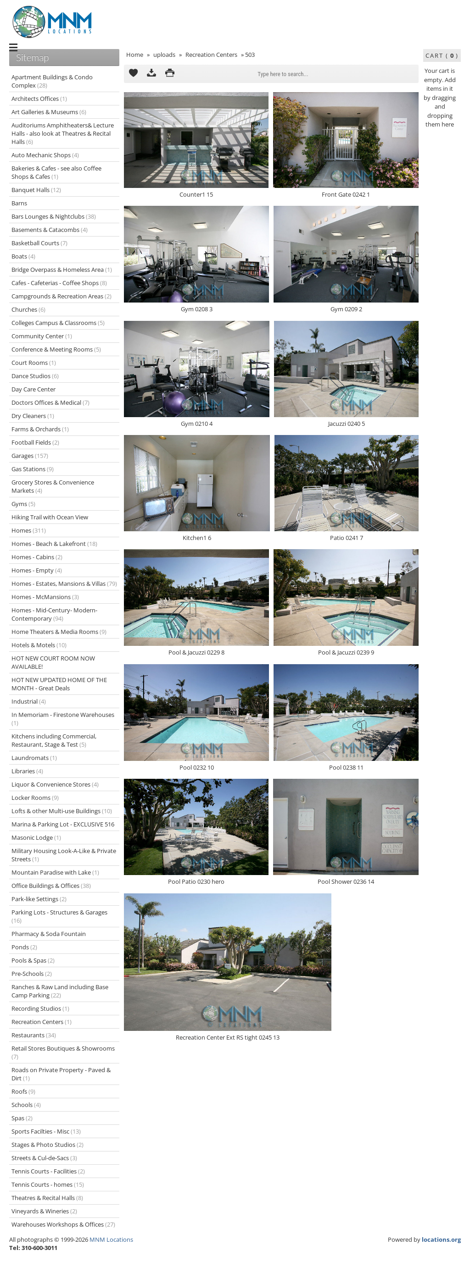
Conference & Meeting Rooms (56, 349)
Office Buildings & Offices (51, 885)
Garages (29, 456)
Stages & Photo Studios (47, 1144)
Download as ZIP (151, 74)
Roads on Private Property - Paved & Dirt (61, 1074)
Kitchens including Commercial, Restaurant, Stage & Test (53, 740)
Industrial (28, 701)
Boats (23, 256)
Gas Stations (32, 469)
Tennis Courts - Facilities (48, 1171)
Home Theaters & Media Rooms (58, 632)
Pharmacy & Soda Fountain (48, 934)
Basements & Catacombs (49, 230)
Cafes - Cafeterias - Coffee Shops (59, 283)
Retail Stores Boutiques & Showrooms (63, 1052)
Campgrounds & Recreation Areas (61, 296)
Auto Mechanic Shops (45, 155)
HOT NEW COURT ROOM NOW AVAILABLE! (53, 662)
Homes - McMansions (45, 597)
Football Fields (35, 442)
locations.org (441, 1239)
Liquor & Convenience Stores (55, 784)
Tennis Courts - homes (47, 1184)
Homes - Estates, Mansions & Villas (64, 583)
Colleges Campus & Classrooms (58, 323)
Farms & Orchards (40, 429)
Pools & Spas (33, 960)
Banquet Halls (36, 190)
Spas (22, 1118)
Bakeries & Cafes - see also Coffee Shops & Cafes (56, 172)
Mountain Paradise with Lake (55, 872)
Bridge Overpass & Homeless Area (61, 269)
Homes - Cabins (36, 557)
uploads (164, 54)
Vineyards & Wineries (44, 1211)
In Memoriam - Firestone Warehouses (62, 718)
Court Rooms (33, 362)
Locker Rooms (35, 797)
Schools (26, 1105)
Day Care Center (33, 389)
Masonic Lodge (36, 837)
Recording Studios (40, 1008)
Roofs (23, 1091)
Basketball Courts (39, 243)
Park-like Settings (39, 899)
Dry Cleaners (32, 416)
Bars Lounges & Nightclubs (53, 216)
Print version (170, 74)
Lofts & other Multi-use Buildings (61, 811)
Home (134, 54)
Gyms (23, 504)
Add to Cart (133, 74)
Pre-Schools (31, 973)
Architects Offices (39, 98)
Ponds (24, 947)
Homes (28, 530)
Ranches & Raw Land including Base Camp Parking (59, 991)
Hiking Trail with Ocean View (49, 517)
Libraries (27, 771)
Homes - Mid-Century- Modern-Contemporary (54, 614)
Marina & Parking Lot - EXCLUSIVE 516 (62, 824)
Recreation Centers (211, 54)
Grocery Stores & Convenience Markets (52, 486)
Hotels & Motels (39, 645)
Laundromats (34, 758)
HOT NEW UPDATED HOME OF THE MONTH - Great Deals (59, 684)
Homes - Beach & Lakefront (54, 544)
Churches (28, 309)
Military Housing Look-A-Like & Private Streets (63, 855)
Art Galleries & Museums (48, 112)
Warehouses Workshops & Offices (63, 1224)
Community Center (41, 336)
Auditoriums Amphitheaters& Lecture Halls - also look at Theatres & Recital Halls (62, 133)
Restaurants (33, 1035)
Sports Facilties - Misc (46, 1131)
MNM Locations (111, 1239)
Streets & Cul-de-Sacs (44, 1158)
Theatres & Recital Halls (47, 1198)
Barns (19, 203)
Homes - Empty (36, 570)
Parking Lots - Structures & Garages (59, 916)
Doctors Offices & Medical (50, 402)
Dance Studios (35, 376)
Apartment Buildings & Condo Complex (52, 81)
